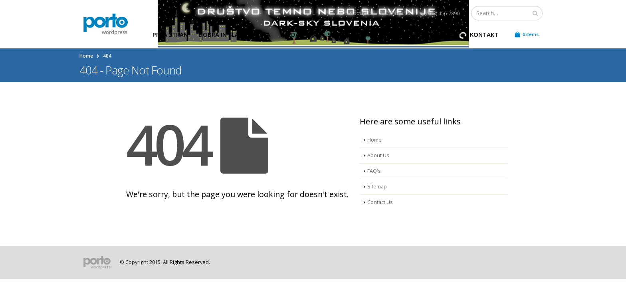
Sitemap (377, 186)
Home (374, 139)
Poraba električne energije (416, 34)
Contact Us (396, 13)
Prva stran (170, 34)
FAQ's (374, 171)
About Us (359, 13)
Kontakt (484, 34)
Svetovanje (345, 34)
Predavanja (299, 34)
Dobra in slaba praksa (234, 34)
